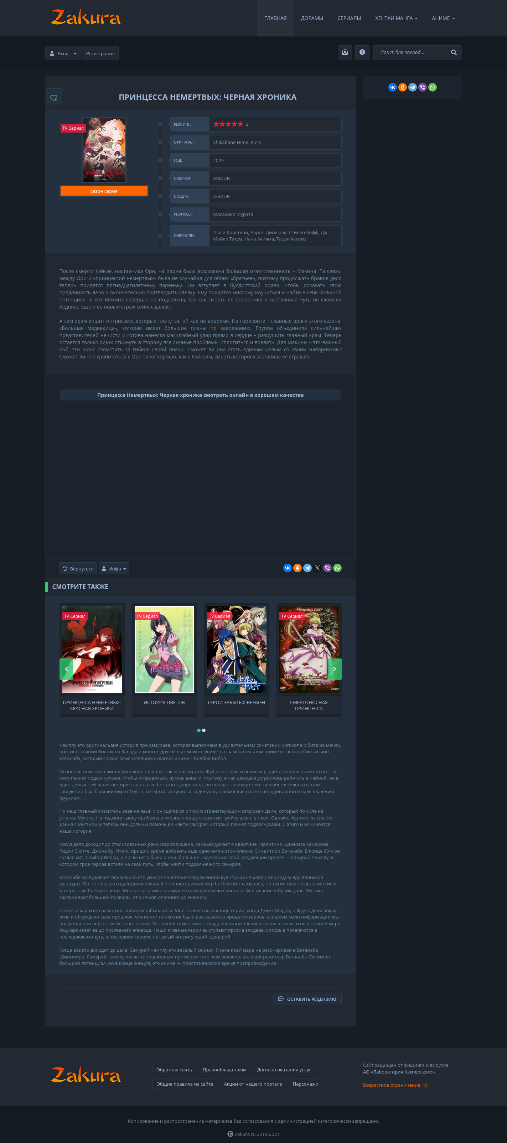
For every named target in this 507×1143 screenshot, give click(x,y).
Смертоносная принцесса (309, 704)
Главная (275, 18)
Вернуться (78, 568)
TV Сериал (73, 128)
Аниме (443, 18)
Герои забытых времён (236, 702)
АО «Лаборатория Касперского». (399, 1072)
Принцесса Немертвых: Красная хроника (92, 704)
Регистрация (100, 53)
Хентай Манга (396, 18)
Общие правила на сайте (184, 1084)
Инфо (114, 568)
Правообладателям (224, 1069)
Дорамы (312, 18)
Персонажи (306, 1084)
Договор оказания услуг (284, 1069)
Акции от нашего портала (253, 1084)
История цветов (164, 702)
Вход (63, 53)
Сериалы (349, 18)
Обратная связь (174, 1069)
